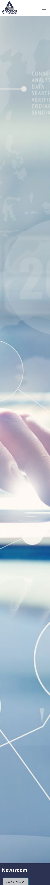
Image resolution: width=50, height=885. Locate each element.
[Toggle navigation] (44, 6)
